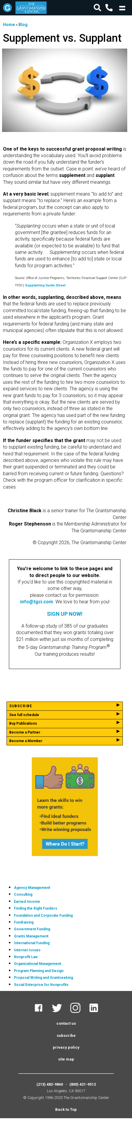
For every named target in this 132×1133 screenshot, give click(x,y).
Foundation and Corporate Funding (43, 915)
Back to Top (66, 1109)
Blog (23, 24)
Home (9, 24)
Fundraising (24, 922)
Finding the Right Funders (35, 908)
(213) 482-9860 (49, 1084)
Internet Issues (27, 950)
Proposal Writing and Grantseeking (43, 978)
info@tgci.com (36, 602)
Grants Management (31, 936)
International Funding (32, 943)
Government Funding (32, 929)
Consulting (23, 894)
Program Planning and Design (38, 971)
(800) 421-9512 (82, 1084)
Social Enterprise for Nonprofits (41, 985)
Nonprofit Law (26, 957)
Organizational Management (37, 964)
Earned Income (27, 902)
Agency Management (32, 888)
